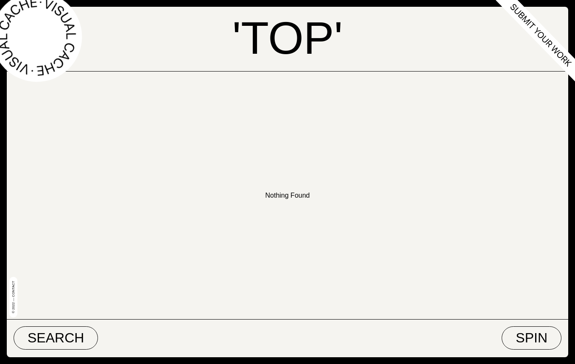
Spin (531, 337)
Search (56, 337)
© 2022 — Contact (13, 297)
